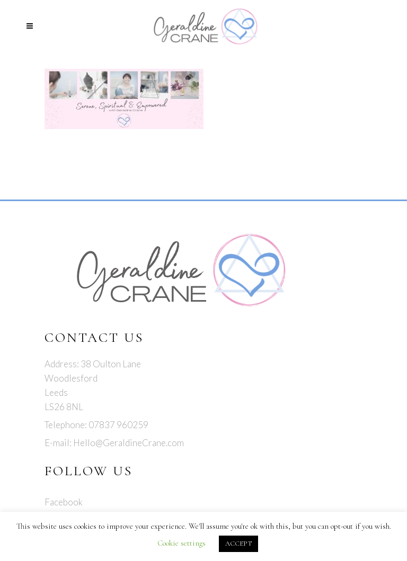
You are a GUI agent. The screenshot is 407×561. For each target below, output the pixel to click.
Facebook (64, 502)
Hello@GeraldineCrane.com (128, 442)
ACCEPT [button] (238, 543)
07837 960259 (118, 424)
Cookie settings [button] (181, 543)
